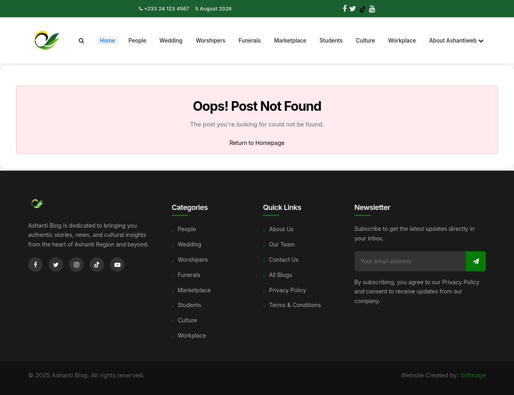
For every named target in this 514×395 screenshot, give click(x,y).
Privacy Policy (287, 290)
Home (107, 40)
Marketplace (290, 40)
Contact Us (284, 259)
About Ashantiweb (456, 40)
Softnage (473, 375)
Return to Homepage (257, 142)
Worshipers (210, 40)
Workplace (402, 40)
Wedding (170, 40)
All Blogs (280, 274)
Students (331, 40)
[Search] (81, 40)
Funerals (250, 40)
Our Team (282, 244)
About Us (281, 229)
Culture (365, 40)
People (137, 40)
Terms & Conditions (295, 304)
